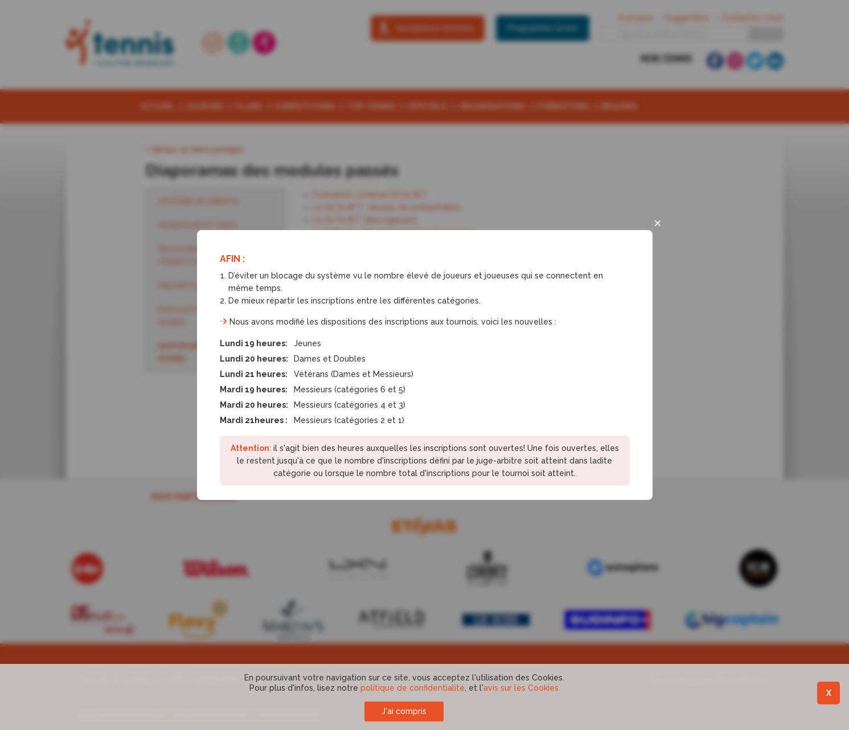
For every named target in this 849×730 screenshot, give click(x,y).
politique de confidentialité (412, 687)
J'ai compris (404, 711)
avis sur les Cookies (521, 687)
